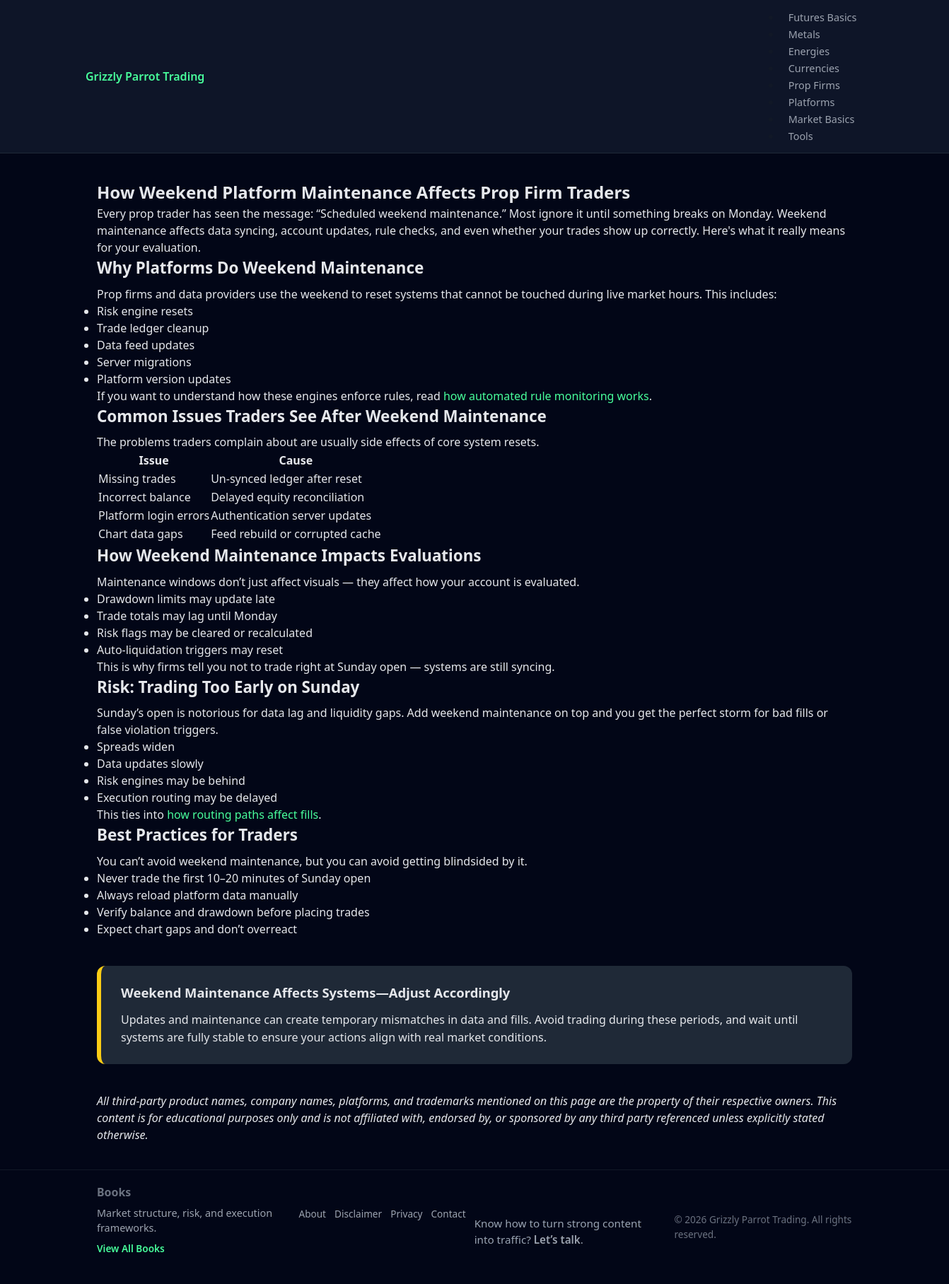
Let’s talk (557, 1239)
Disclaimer (358, 1213)
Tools (800, 136)
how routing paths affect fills (242, 814)
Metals (804, 34)
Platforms (811, 102)
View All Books (131, 1248)
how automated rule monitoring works (546, 396)
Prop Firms (814, 85)
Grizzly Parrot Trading (145, 76)
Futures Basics (822, 17)
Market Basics (821, 119)
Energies (808, 51)
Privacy (406, 1213)
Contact (448, 1213)
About (312, 1213)
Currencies (813, 68)
